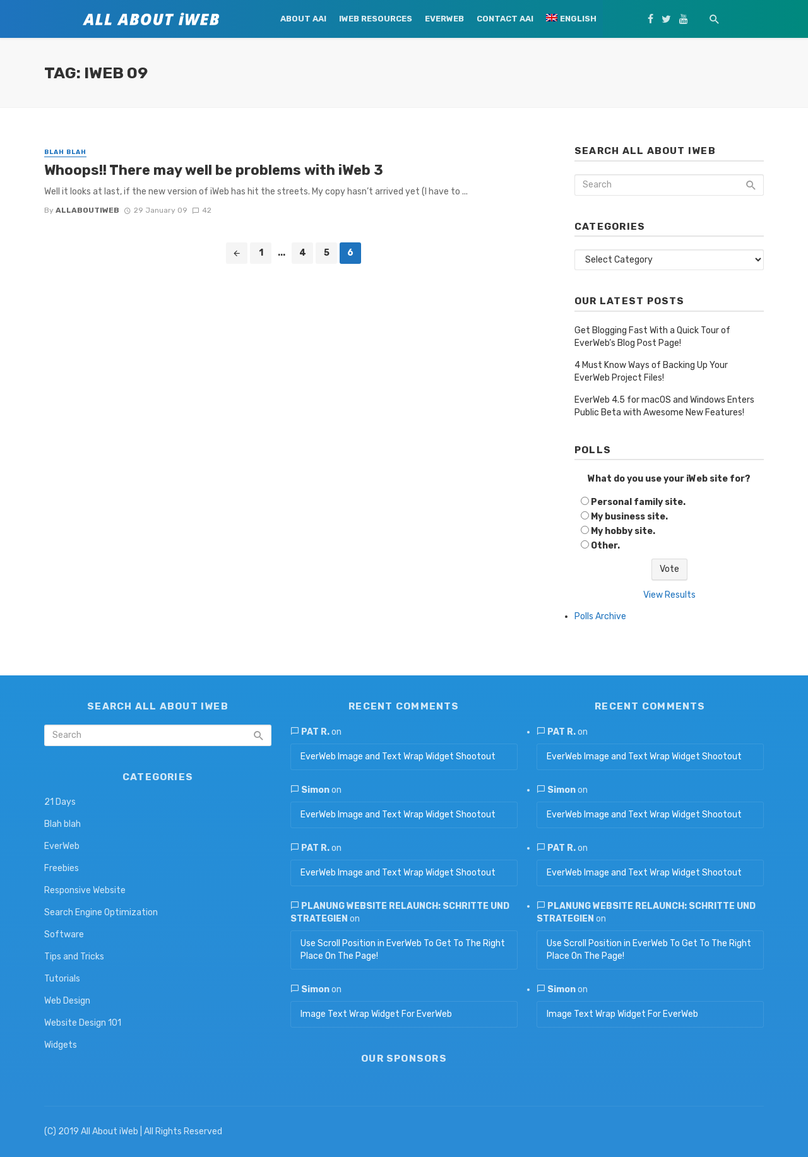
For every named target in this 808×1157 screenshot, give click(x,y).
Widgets (60, 1045)
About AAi (303, 18)
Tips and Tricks (74, 956)
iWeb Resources (375, 18)
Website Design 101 (82, 1023)
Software (64, 934)
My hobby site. (623, 531)
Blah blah (65, 152)
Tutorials (62, 978)
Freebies (61, 868)
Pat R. (315, 732)
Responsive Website (85, 890)
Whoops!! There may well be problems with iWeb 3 (213, 170)
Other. (605, 545)
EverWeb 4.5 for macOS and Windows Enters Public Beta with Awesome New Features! (664, 406)
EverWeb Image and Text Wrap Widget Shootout (398, 756)
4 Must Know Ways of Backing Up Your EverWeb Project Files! (651, 371)
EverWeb (444, 18)
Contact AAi (505, 18)
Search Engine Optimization (101, 912)
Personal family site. (638, 502)
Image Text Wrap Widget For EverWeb (376, 1014)
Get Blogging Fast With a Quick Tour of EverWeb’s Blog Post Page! (652, 336)
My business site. (629, 516)
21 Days (60, 802)
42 (201, 210)
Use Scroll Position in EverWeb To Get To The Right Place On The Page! (402, 949)
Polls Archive (600, 616)
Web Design (67, 1000)
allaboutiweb (87, 210)
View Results (669, 595)
